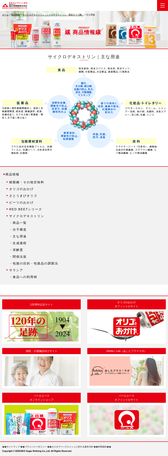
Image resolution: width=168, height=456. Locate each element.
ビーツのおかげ (21, 202)
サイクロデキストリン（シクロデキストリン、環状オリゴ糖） (53, 15)
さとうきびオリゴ (23, 195)
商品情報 (15, 15)
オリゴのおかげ (21, 189)
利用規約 (102, 447)
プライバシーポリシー (36, 447)
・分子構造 (18, 229)
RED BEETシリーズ (25, 209)
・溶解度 (16, 250)
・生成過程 (18, 243)
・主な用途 (18, 236)
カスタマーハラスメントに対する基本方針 (72, 447)
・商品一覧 (18, 223)
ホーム (5, 15)
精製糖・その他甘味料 (26, 182)
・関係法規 (18, 256)
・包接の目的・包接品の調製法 (33, 263)
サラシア (16, 270)
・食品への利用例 (23, 277)
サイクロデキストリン (26, 216)
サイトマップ (13, 447)
